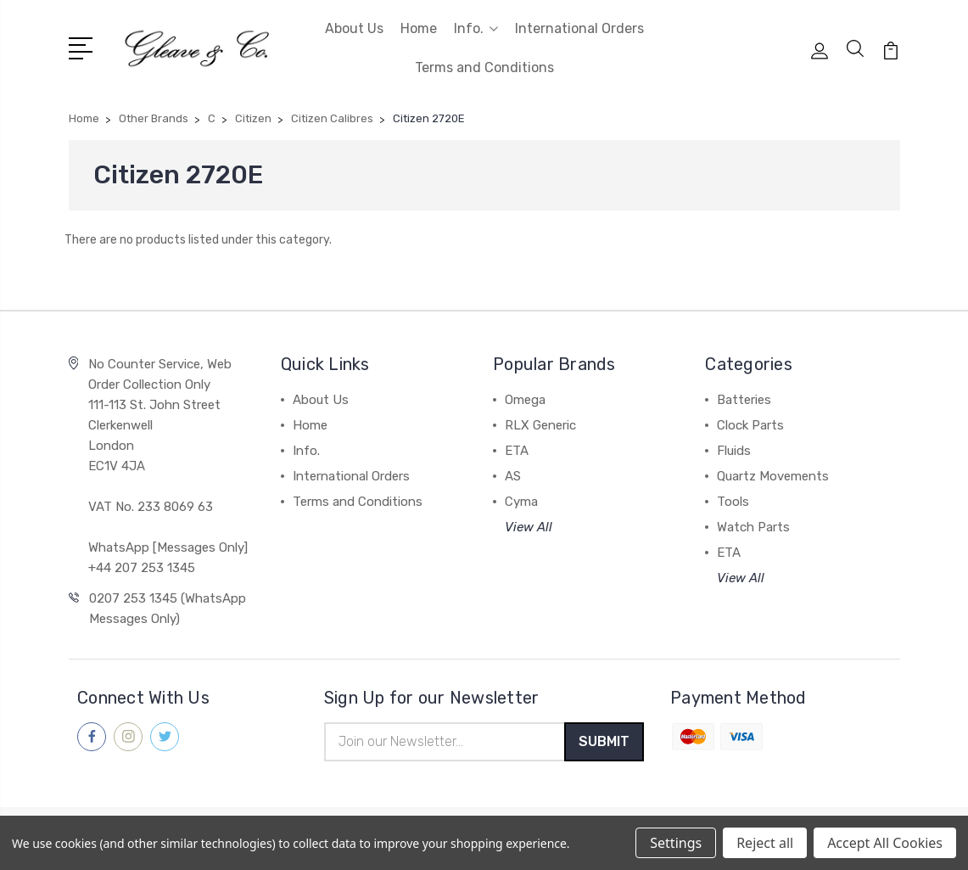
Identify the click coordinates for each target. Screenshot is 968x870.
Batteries (744, 399)
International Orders (579, 28)
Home (418, 28)
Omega (525, 399)
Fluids (734, 450)
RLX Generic (540, 425)
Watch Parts (753, 527)
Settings (676, 843)
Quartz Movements (773, 476)
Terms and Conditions (484, 67)
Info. (476, 28)
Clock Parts (750, 425)
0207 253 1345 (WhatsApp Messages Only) (167, 608)
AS (513, 476)
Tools (733, 501)
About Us (354, 28)
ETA (517, 450)
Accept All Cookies (885, 843)
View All (528, 527)
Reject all (764, 843)
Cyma (521, 501)
